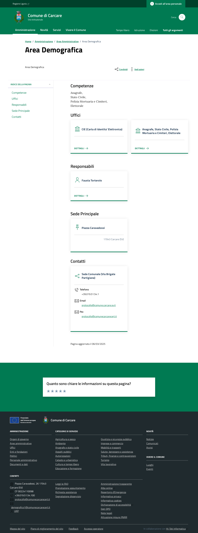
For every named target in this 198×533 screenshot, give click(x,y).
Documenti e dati (19, 464)
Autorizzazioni (62, 456)
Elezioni (154, 30)
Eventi (149, 469)
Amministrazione (25, 30)
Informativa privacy (111, 496)
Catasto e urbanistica (66, 460)
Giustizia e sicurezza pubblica (116, 439)
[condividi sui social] (121, 69)
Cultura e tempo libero (67, 464)
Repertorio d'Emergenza (113, 492)
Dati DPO (105, 509)
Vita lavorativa (108, 464)
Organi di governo (19, 439)
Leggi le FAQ (61, 484)
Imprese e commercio (112, 443)
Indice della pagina (31, 84)
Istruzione (139, 30)
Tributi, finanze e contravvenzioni (118, 456)
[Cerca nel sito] (182, 17)
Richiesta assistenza (66, 492)
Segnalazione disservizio (68, 496)
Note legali (106, 513)
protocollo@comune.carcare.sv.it (99, 305)
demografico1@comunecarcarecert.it (30, 507)
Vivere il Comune (76, 30)
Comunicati (152, 443)
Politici (13, 456)
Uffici (12, 447)
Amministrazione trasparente (116, 484)
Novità (44, 30)
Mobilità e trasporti (111, 447)
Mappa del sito (17, 529)
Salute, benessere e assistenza (117, 452)
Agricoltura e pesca (65, 439)
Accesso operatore (93, 529)
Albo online (108, 488)
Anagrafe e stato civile (67, 447)
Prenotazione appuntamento (70, 488)
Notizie (150, 439)
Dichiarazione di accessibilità (117, 505)
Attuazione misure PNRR (114, 517)
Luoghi (149, 465)
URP (16, 511)
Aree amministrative (21, 443)
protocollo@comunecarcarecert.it (99, 316)
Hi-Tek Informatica (177, 529)
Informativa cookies (111, 500)
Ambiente (60, 443)
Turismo (105, 460)
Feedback (73, 529)
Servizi (57, 30)
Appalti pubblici (63, 452)
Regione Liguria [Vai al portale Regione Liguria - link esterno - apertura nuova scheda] (21, 3)
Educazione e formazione (68, 468)
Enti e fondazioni (19, 452)
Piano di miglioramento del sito (47, 529)
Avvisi (149, 447)
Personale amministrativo (23, 460)
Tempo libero (122, 30)
